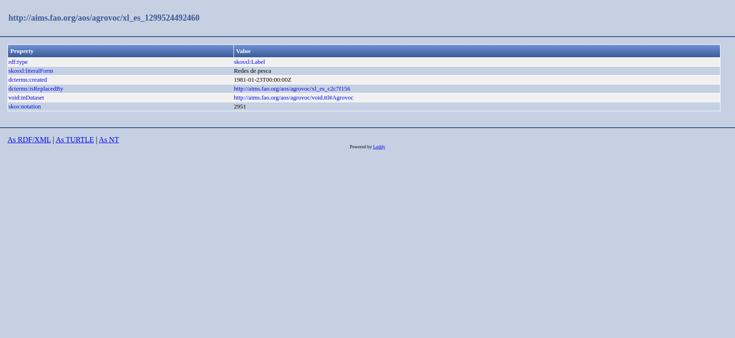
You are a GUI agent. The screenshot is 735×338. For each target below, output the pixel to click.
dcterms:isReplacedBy (35, 88)
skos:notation (24, 106)
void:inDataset (26, 97)
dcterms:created (27, 79)
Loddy (379, 146)
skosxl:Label (249, 61)
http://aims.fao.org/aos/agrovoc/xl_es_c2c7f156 (292, 88)
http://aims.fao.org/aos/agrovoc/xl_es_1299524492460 (104, 18)
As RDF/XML (29, 140)
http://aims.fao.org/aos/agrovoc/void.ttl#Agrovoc (293, 97)
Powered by (361, 146)
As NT (109, 140)
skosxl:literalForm (30, 70)
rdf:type (18, 61)
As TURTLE (75, 140)
